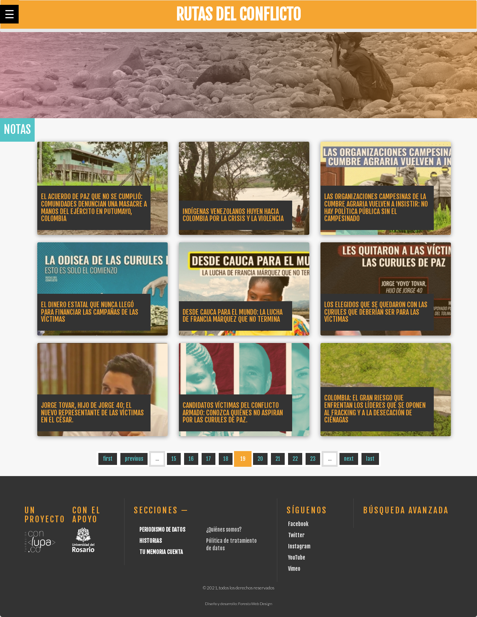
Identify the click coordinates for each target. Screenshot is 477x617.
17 (208, 459)
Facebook (298, 524)
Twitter (296, 535)
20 (260, 459)
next (349, 459)
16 (191, 459)
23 (313, 459)
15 (173, 459)
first (108, 459)
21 (277, 459)
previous (134, 459)
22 (295, 459)
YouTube (296, 557)
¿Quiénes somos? (223, 529)
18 (225, 459)
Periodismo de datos (162, 529)
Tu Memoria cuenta (161, 552)
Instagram (299, 546)
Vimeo (294, 569)
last (370, 459)
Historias (150, 541)
